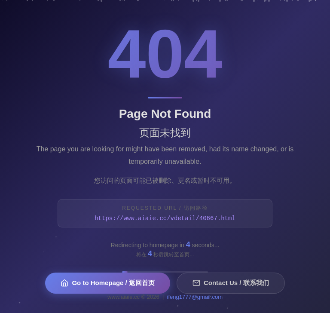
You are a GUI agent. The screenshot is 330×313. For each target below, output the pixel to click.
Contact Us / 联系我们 (230, 283)
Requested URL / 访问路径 (165, 208)
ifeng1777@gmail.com (195, 297)
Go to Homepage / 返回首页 (108, 283)
